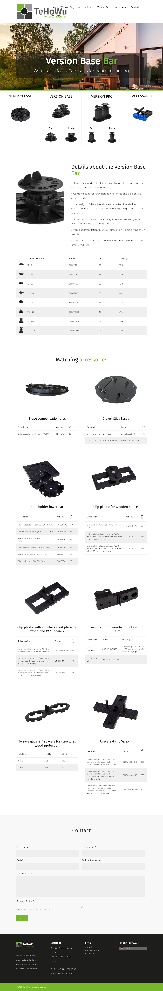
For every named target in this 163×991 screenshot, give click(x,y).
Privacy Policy (25, 901)
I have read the (35, 909)
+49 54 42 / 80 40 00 (67, 969)
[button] (133, 948)
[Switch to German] (53, 19)
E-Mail (20, 860)
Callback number (91, 860)
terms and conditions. (43, 909)
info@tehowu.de (64, 973)
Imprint (90, 947)
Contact (90, 953)
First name (22, 847)
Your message (25, 873)
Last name (89, 847)
